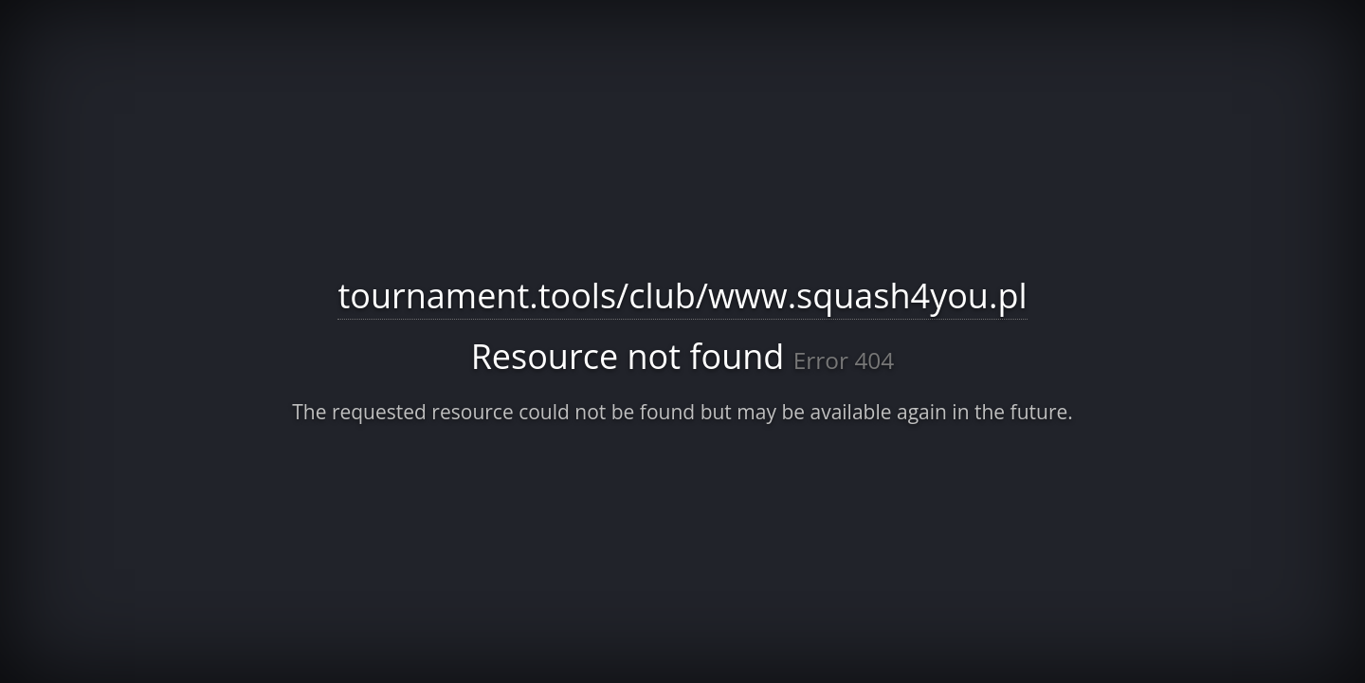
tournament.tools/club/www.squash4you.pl (682, 295)
